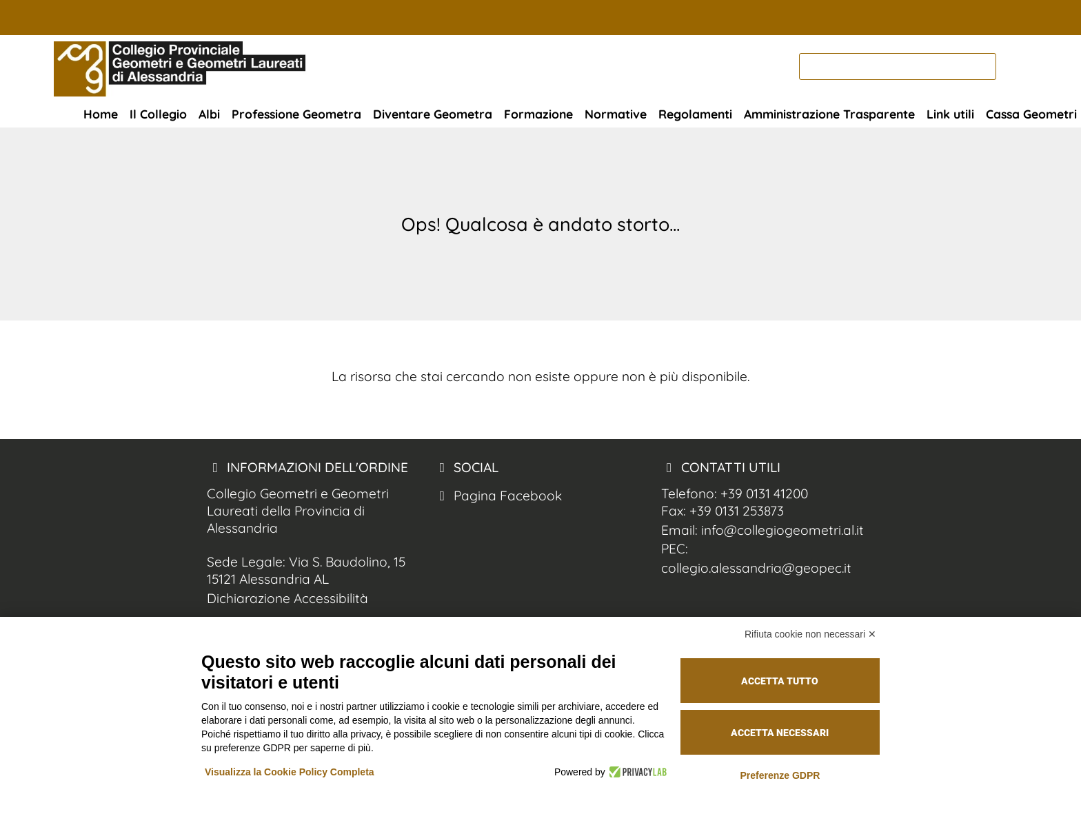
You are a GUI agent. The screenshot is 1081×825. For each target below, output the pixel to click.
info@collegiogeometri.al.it (782, 530)
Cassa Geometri (1031, 113)
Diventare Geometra (432, 113)
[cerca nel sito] (1013, 67)
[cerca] (897, 67)
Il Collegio (158, 113)
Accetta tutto (779, 680)
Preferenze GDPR (780, 775)
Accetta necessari (780, 732)
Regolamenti (695, 113)
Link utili (950, 113)
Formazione (538, 113)
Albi (209, 113)
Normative (616, 113)
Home (100, 113)
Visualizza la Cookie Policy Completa (289, 771)
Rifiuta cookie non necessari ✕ (810, 634)
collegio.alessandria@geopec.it (756, 568)
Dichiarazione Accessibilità (287, 598)
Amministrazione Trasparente (829, 113)
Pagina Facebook (498, 495)
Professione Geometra (296, 113)
